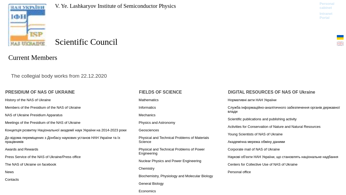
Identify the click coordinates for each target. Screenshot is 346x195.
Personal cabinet (327, 6)
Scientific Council (86, 42)
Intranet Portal (326, 16)
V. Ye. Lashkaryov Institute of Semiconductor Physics (115, 6)
